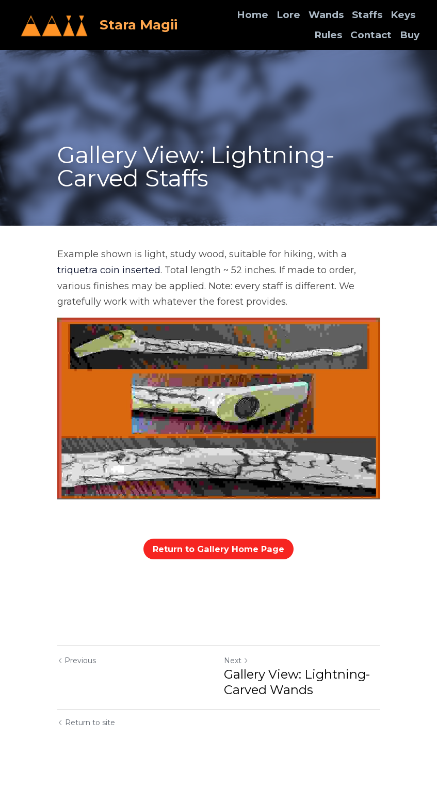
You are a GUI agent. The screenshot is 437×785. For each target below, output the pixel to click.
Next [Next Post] (236, 660)
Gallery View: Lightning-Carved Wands (297, 682)
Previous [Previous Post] (76, 660)
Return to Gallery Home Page (219, 549)
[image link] (54, 24)
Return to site (86, 722)
